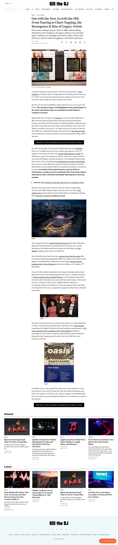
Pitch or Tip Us (25, 534)
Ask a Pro (89, 9)
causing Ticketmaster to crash (69, 153)
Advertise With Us (45, 534)
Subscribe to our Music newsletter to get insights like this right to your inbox (59, 405)
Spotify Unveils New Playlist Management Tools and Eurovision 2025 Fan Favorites (44, 443)
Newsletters (66, 534)
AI (32, 9)
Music (37, 9)
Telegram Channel (103, 534)
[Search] (10, 3)
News (28, 9)
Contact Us (17, 534)
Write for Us (35, 534)
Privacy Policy (75, 534)
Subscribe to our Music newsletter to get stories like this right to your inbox (59, 142)
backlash (79, 148)
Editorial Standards (86, 534)
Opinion (106, 9)
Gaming (90, 437)
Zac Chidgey (35, 41)
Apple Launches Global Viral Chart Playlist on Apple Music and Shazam (72, 442)
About (10, 534)
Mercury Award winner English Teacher (47, 277)
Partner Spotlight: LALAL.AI (15, 9)
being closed (79, 325)
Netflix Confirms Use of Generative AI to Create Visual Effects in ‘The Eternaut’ (42, 494)
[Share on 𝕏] (61, 42)
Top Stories (40, 15)
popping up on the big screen (69, 256)
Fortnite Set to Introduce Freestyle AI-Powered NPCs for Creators (100, 494)
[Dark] (6, 3)
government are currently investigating (70, 161)
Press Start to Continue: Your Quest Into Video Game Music (101, 442)
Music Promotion (67, 9)
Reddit (95, 534)
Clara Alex (7, 451)
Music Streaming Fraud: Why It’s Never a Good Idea (15, 440)
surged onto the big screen (59, 243)
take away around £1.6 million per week (50, 195)
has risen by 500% (78, 131)
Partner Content (56, 534)
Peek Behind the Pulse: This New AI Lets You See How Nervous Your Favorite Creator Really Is (16, 496)
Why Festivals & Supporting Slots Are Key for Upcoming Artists (62, 182)
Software (56, 9)
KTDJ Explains (79, 9)
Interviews (98, 9)
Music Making (46, 9)
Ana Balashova (93, 457)
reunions (58, 118)
